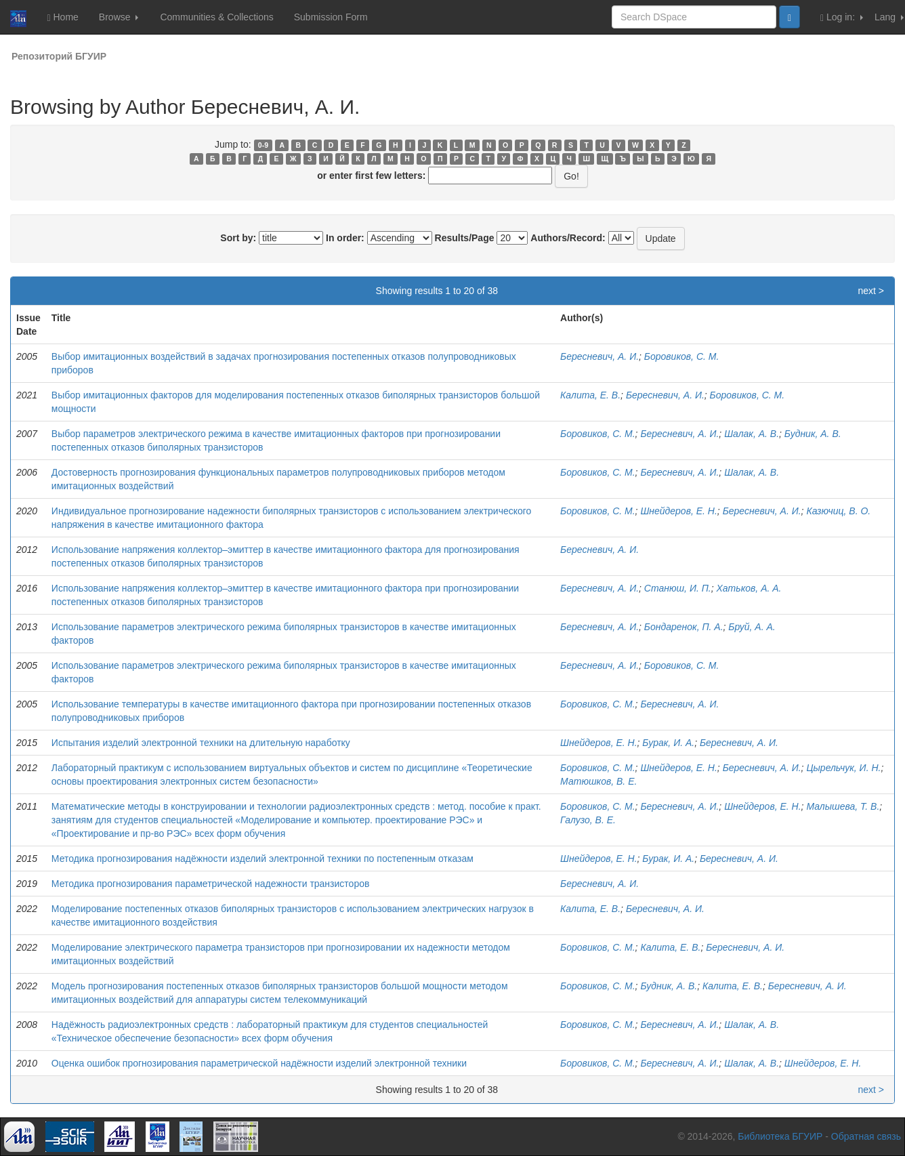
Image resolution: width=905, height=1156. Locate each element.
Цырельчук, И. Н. (843, 767)
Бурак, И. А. (668, 742)
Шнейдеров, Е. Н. (678, 510)
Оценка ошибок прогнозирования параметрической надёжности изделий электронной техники (259, 1063)
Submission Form (331, 17)
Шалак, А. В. (751, 433)
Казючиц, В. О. (838, 510)
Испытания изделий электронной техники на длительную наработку (200, 742)
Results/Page (464, 237)
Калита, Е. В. (590, 395)
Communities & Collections (216, 17)
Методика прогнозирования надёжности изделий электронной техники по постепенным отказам (262, 858)
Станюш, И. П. (677, 588)
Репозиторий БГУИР (59, 56)
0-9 (263, 145)
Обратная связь (866, 1136)
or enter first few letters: (371, 175)
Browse (119, 17)
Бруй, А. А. (751, 626)
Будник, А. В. (812, 433)
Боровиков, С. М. (681, 356)
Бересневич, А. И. (599, 356)
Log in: (841, 17)
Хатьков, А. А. (749, 588)
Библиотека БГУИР (780, 1136)
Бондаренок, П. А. (683, 626)
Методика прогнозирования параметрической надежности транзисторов (210, 883)
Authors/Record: (567, 237)
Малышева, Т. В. (842, 806)
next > (871, 290)
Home (62, 17)
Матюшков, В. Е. (598, 781)
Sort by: (238, 237)
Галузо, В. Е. (588, 819)
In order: (345, 237)
